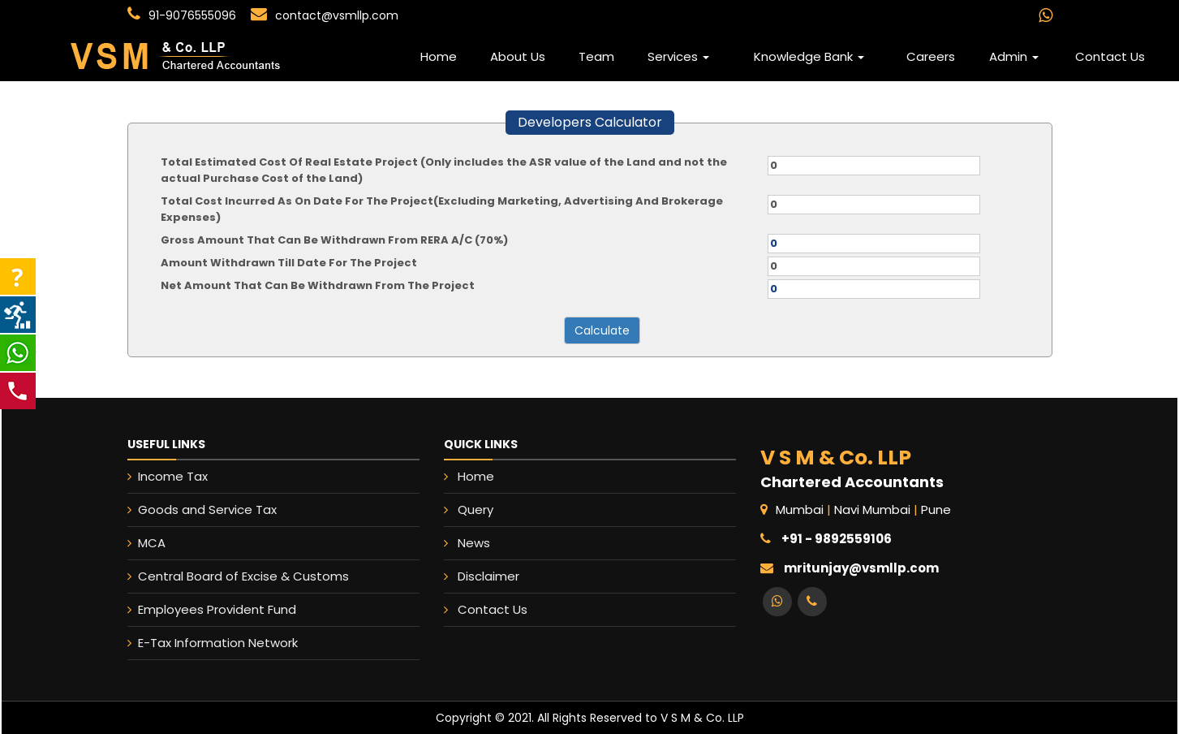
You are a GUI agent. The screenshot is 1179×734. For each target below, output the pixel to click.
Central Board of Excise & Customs (226, 576)
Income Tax (156, 476)
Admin (1014, 56)
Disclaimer (491, 575)
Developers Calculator (590, 122)
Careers (930, 56)
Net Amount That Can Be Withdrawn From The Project (318, 285)
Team (596, 56)
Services (678, 56)
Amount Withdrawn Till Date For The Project (289, 262)
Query (479, 511)
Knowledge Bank (809, 56)
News (477, 542)
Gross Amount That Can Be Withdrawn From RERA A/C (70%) (334, 240)
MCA (134, 542)
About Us (517, 56)
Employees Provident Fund (200, 609)
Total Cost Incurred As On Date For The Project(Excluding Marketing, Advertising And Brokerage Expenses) (442, 209)
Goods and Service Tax (190, 509)
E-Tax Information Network (201, 642)
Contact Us (1110, 56)
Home (438, 56)
